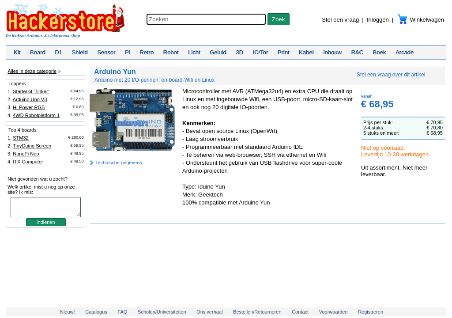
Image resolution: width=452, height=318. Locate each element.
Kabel (306, 52)
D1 (58, 52)
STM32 (20, 137)
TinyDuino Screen (32, 145)
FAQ (122, 311)
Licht (194, 52)
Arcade (405, 52)
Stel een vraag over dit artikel (391, 75)
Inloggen (378, 19)
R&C (357, 52)
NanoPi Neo (26, 153)
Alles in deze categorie (32, 71)
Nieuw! (67, 311)
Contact (300, 311)
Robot (171, 52)
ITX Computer (28, 161)
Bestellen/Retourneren (257, 311)
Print (284, 52)
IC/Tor (260, 52)
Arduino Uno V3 (30, 99)
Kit (17, 52)
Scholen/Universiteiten (162, 311)
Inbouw (332, 52)
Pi (127, 52)
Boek (379, 52)
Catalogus (96, 311)
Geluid (218, 52)
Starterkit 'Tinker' (31, 91)
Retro (146, 52)
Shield (79, 52)
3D (239, 52)
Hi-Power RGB (29, 107)
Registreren (370, 311)
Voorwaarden (333, 311)
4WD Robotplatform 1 (36, 115)
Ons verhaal (209, 311)
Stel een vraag (340, 19)
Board (37, 52)
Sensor (106, 52)
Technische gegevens (118, 162)
